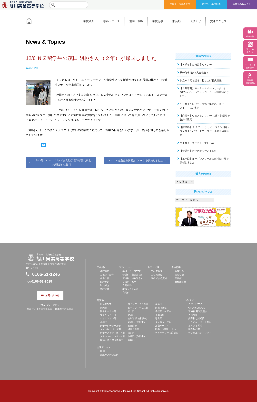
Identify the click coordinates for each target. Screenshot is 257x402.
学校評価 (104, 289)
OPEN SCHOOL (196, 308)
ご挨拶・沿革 (107, 275)
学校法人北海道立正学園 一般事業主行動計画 (50, 309)
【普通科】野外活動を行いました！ (199, 150)
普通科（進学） (130, 282)
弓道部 (158, 318)
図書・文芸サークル (165, 329)
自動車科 (127, 285)
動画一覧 (250, 36)
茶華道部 (159, 315)
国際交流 (179, 275)
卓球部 (103, 322)
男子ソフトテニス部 (138, 304)
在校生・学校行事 (211, 4)
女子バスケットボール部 (112, 336)
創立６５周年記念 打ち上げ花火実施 (201, 80)
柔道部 (131, 315)
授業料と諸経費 (196, 318)
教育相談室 (180, 282)
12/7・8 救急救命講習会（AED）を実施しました (136, 160)
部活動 (176, 21)
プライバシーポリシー (50, 305)
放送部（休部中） (137, 336)
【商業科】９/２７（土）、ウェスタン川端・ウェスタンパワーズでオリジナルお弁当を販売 (205, 131)
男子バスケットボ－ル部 (112, 333)
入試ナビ (195, 21)
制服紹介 (104, 285)
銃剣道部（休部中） (138, 318)
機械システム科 (130, 289)
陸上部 (131, 311)
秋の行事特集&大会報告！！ (195, 72)
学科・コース (111, 21)
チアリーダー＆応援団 (166, 333)
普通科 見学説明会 (197, 311)
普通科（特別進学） (132, 278)
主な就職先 (156, 275)
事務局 (250, 81)
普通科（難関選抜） (132, 275)
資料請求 (250, 66)
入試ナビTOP (195, 304)
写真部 (131, 340)
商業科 (125, 292)
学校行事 (157, 21)
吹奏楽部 (132, 325)
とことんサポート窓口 (199, 322)
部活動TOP (106, 304)
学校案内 (104, 271)
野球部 (103, 308)
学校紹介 (88, 21)
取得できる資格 (159, 278)
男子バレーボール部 (110, 325)
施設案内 (104, 282)
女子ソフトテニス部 (138, 308)
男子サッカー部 (108, 311)
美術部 (158, 304)
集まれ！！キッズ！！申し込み (197, 142)
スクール (250, 50)
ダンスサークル (163, 322)
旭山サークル (162, 325)
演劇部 (131, 333)
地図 (102, 351)
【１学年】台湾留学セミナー (196, 64)
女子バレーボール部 (110, 329)
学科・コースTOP (131, 271)
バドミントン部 (108, 318)
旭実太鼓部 (133, 329)
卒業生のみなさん (242, 4)
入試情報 (193, 315)
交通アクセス (218, 21)
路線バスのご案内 (109, 355)
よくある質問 (195, 325)
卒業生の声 (194, 329)
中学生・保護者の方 (180, 4)
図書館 (178, 278)
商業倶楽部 (161, 308)
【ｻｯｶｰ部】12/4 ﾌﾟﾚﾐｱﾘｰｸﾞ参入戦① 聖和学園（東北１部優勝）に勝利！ (62, 162)
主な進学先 (156, 271)
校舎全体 (104, 278)
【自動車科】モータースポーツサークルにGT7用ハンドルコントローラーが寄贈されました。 (204, 92)
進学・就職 (136, 21)
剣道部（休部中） (137, 322)
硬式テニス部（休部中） (112, 340)
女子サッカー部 (108, 315)
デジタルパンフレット (199, 333)
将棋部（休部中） (164, 311)
